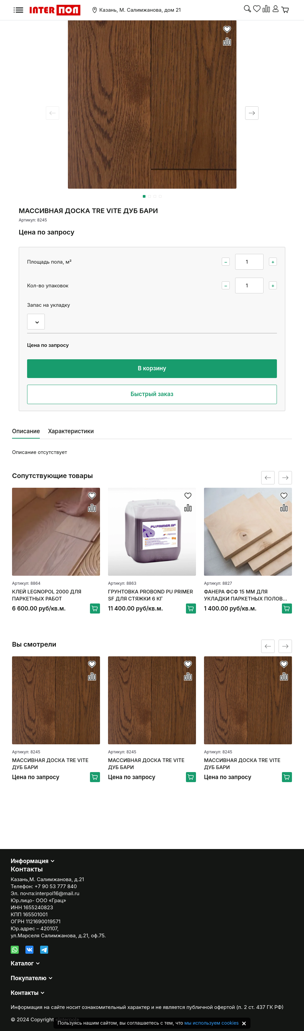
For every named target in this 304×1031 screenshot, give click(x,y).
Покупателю (28, 978)
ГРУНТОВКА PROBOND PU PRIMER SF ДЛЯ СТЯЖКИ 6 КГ (150, 595)
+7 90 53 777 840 (55, 886)
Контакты (24, 993)
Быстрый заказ (152, 394)
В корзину (152, 368)
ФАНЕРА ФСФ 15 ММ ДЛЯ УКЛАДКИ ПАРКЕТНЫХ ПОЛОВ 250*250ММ (243, 595)
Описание (26, 431)
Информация (29, 861)
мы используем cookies (211, 1023)
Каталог (22, 963)
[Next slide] (252, 113)
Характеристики (71, 431)
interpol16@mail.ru (57, 893)
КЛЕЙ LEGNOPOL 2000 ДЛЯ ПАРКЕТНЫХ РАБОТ (46, 595)
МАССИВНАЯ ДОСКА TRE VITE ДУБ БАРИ (50, 763)
